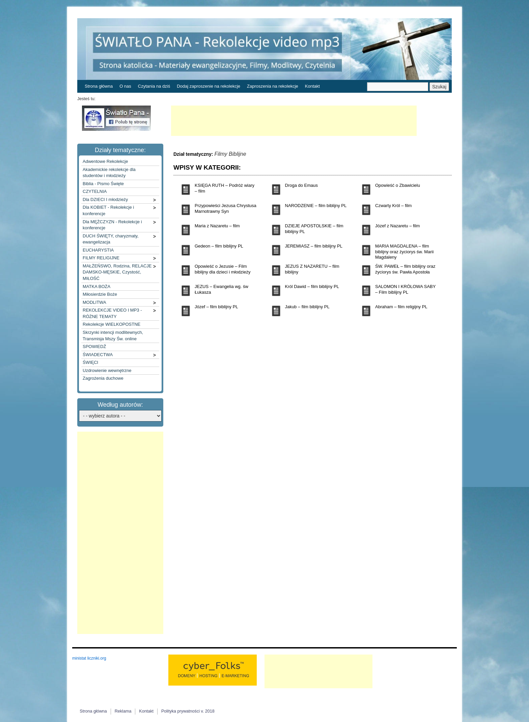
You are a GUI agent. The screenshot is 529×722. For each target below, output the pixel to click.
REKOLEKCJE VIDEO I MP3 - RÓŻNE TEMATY (112, 313)
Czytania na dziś (154, 86)
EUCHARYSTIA (98, 250)
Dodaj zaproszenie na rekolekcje (208, 86)
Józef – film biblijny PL (216, 306)
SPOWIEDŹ (94, 346)
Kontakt (312, 86)
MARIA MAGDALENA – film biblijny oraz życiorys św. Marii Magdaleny (404, 251)
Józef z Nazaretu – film (397, 225)
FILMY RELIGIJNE (101, 257)
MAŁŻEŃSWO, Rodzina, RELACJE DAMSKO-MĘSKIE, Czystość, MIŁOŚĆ (117, 272)
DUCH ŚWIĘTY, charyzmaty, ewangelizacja (111, 239)
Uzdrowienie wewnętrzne (107, 370)
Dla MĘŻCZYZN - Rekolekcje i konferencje (112, 225)
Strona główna (99, 86)
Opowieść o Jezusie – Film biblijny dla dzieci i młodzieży (222, 269)
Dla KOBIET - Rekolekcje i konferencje (108, 210)
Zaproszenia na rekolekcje (272, 86)
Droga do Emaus (301, 185)
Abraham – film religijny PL (401, 306)
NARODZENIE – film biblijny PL (316, 205)
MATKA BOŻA (96, 286)
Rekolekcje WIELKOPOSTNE (111, 324)
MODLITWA (94, 302)
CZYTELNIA (95, 191)
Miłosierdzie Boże (100, 294)
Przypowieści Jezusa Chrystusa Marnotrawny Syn (225, 208)
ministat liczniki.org (89, 658)
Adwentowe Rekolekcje (105, 161)
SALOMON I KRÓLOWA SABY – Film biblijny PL (405, 289)
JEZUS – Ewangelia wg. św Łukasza (221, 289)
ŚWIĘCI (90, 362)
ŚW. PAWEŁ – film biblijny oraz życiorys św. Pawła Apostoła (405, 269)
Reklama (123, 711)
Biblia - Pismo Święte (103, 183)
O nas (125, 86)
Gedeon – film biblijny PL (219, 246)
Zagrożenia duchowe (103, 378)
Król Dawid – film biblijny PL (312, 286)
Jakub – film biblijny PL (307, 306)
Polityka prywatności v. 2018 (188, 711)
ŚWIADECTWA (98, 354)
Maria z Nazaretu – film (217, 225)
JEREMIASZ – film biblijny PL (314, 246)
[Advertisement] (294, 121)
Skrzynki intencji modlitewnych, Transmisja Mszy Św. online (113, 335)
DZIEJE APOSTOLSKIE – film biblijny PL (314, 228)
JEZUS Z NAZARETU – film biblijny (312, 269)
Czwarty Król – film (393, 205)
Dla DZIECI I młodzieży (105, 199)
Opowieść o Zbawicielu (397, 185)
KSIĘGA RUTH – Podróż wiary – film (224, 188)
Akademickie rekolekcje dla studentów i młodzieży (109, 172)
